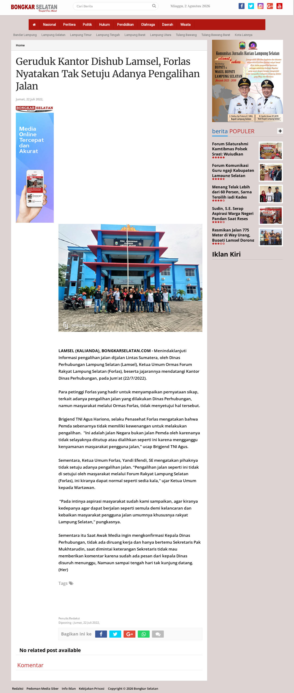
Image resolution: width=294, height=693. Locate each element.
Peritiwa (69, 25)
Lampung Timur (80, 35)
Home (20, 45)
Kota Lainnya (243, 35)
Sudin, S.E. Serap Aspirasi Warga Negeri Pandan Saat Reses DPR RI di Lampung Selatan (233, 218)
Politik (87, 25)
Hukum (104, 25)
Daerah (167, 25)
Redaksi (17, 688)
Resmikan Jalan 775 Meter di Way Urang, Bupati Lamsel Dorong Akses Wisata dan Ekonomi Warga (233, 240)
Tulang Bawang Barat (215, 35)
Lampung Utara (160, 35)
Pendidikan (125, 25)
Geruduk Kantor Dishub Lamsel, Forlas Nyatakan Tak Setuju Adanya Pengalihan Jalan (108, 74)
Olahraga (148, 25)
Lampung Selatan (53, 35)
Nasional (49, 25)
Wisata (185, 25)
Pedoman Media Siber (43, 688)
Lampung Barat (135, 35)
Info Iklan (69, 688)
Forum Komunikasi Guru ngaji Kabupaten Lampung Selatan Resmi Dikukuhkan (233, 173)
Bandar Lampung (25, 35)
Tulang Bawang (186, 35)
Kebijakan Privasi (91, 688)
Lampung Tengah (108, 35)
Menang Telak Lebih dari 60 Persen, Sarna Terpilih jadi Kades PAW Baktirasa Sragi (232, 194)
